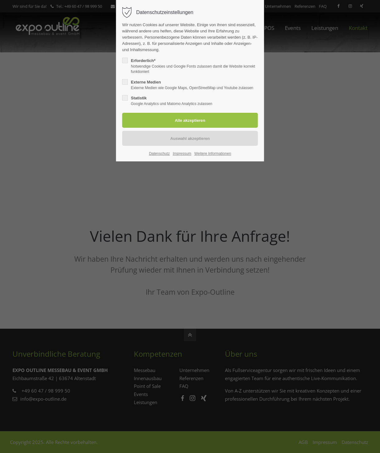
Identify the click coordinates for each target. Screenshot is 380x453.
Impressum (182, 153)
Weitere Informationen (212, 153)
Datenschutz (159, 153)
